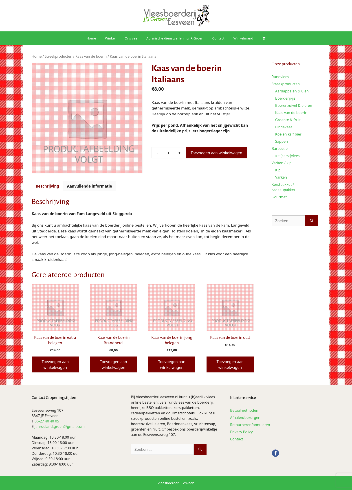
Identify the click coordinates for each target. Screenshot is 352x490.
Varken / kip (282, 162)
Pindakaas (284, 127)
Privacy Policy (241, 431)
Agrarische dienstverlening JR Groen (174, 38)
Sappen (281, 141)
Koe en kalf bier (288, 134)
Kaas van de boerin (91, 56)
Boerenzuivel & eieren (293, 105)
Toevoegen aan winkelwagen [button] (55, 364)
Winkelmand (243, 38)
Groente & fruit (288, 119)
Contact (218, 38)
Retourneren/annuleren (250, 424)
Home (91, 38)
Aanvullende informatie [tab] (89, 186)
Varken (281, 177)
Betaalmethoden (244, 410)
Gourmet (279, 197)
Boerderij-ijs (285, 98)
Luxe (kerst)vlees (286, 155)
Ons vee (131, 38)
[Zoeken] (311, 220)
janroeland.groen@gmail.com (60, 426)
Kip (278, 170)
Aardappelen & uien (292, 91)
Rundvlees (280, 76)
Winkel (110, 38)
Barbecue (280, 148)
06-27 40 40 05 (47, 421)
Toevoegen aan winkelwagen (216, 152)
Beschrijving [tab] (47, 186)
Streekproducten (58, 56)
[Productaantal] (168, 152)
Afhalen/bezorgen (245, 417)
